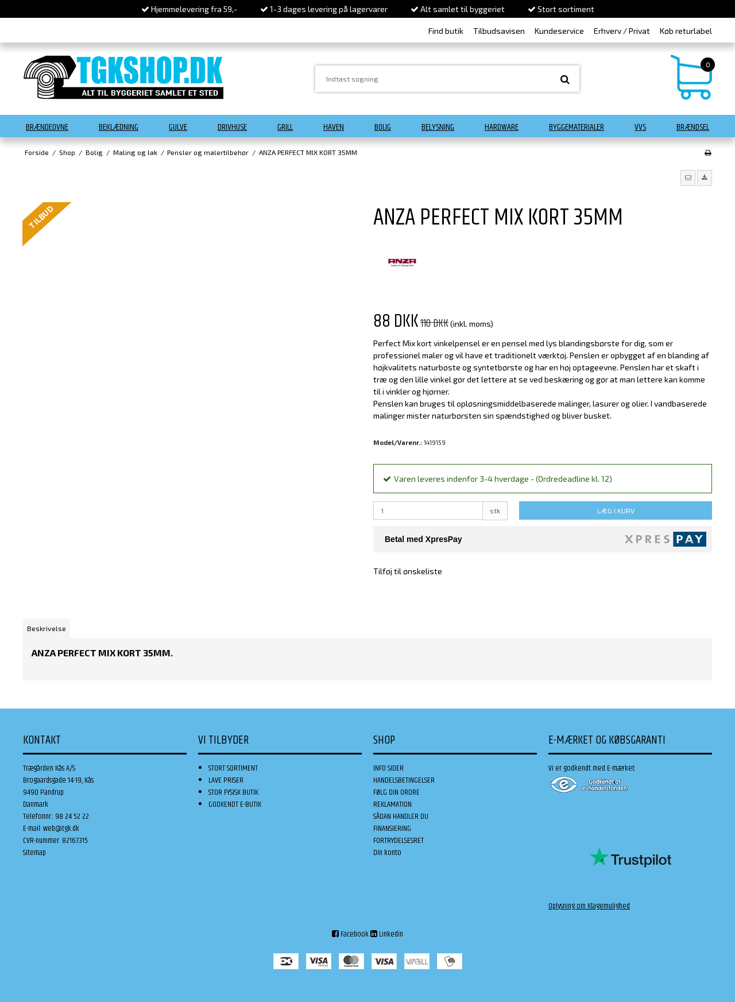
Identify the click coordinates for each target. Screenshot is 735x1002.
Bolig (382, 127)
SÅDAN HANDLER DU (400, 816)
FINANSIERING (392, 828)
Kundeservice (559, 31)
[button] (687, 178)
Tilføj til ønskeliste (407, 571)
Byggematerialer (576, 127)
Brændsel (692, 127)
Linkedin (386, 934)
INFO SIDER (388, 768)
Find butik (445, 31)
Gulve (178, 127)
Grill (285, 127)
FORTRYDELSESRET (398, 840)
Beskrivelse (46, 628)
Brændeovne (47, 127)
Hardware (502, 127)
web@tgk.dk (61, 828)
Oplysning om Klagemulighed (589, 906)
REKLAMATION (392, 804)
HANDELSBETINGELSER (404, 780)
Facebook (350, 934)
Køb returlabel (686, 31)
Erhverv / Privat (622, 31)
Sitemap (34, 852)
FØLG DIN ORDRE (396, 792)
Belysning (437, 127)
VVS (640, 127)
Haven (333, 127)
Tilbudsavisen (499, 31)
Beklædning (118, 127)
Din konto (387, 852)
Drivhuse (232, 127)
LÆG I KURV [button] (616, 510)
